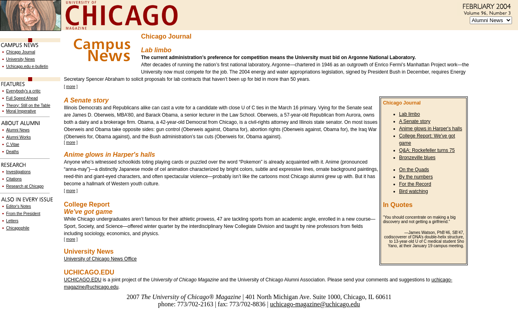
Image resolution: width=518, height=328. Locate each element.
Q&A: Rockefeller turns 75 (427, 150)
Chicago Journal (20, 52)
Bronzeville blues (417, 157)
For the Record (415, 184)
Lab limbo (409, 114)
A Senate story (414, 121)
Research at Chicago (24, 186)
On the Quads (414, 169)
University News (20, 59)
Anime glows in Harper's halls (430, 128)
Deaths (12, 152)
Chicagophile (17, 228)
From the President (23, 213)
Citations (14, 179)
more (71, 86)
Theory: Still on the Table (28, 105)
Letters (12, 221)
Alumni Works (18, 137)
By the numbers (416, 177)
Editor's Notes (18, 206)
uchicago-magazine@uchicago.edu (315, 304)
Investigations (18, 172)
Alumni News (17, 130)
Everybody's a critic (23, 91)
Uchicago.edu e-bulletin (27, 66)
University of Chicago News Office (100, 259)
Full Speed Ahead (22, 98)
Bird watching (413, 191)
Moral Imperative (21, 111)
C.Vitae (12, 144)
